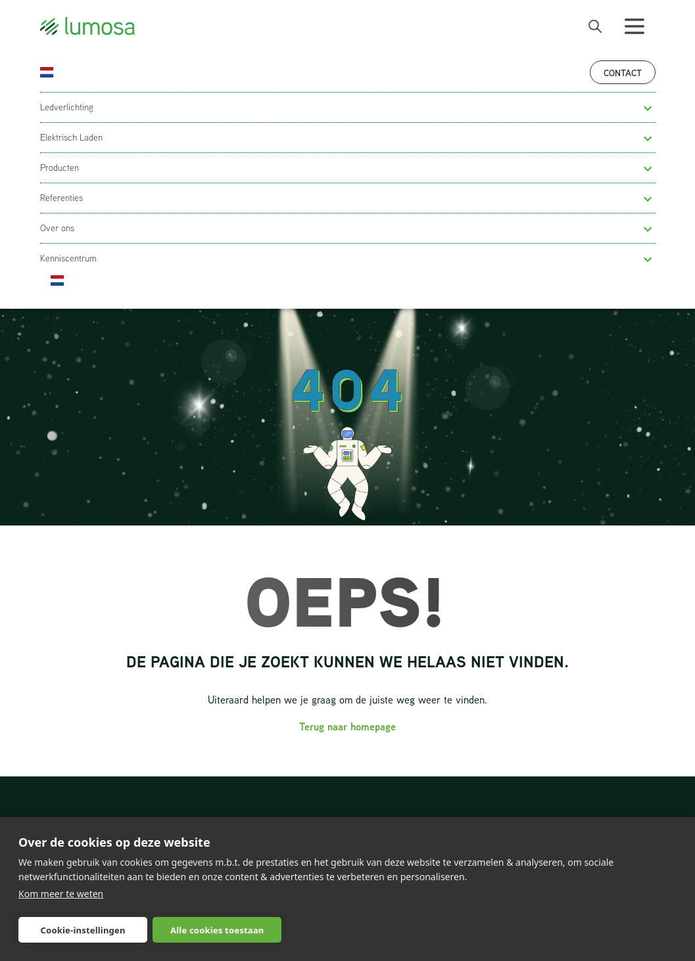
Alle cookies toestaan (217, 930)
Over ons (57, 228)
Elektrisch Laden (71, 137)
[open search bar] (595, 26)
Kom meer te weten (60, 893)
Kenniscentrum (68, 258)
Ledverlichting (66, 107)
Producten (59, 167)
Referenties (61, 198)
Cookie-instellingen (83, 930)
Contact (623, 72)
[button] (648, 108)
